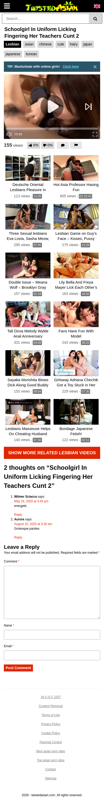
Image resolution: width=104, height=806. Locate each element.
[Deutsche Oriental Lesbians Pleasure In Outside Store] (27, 168)
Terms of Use (51, 715)
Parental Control (51, 742)
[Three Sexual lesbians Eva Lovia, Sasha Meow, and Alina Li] (27, 217)
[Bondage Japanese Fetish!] (76, 412)
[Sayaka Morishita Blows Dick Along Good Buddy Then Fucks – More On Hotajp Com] (27, 363)
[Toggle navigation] (7, 6)
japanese (13, 54)
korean (31, 54)
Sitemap (50, 778)
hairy (73, 44)
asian (29, 44)
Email (9, 646)
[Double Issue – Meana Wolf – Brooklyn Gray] (27, 266)
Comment (11, 561)
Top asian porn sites (51, 760)
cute (60, 44)
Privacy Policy (50, 724)
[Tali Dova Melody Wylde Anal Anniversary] (27, 314)
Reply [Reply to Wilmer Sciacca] (18, 515)
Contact (50, 769)
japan (87, 44)
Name (9, 625)
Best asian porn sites (50, 751)
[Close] (95, 67)
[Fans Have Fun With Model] (76, 314)
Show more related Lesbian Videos (52, 452)
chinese (45, 44)
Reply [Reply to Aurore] (18, 537)
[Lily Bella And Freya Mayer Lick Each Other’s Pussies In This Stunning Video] (76, 266)
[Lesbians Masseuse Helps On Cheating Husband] (27, 412)
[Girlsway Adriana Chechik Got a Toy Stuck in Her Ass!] (76, 363)
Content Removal (51, 706)
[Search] (46, 18)
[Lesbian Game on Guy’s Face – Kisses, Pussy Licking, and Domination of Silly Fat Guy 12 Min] (76, 217)
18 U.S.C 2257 (51, 697)
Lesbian (12, 44)
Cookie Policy (50, 733)
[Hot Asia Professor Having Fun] (76, 168)
